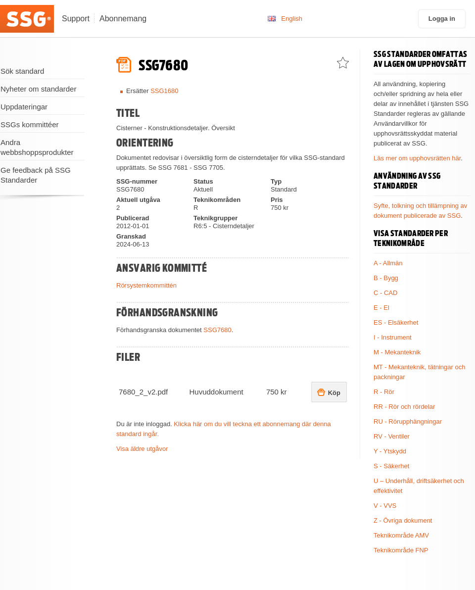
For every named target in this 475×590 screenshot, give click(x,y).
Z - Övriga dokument (403, 520)
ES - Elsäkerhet (396, 322)
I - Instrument (393, 337)
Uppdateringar (24, 106)
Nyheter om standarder (38, 89)
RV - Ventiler (392, 436)
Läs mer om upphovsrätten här (417, 158)
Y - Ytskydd (390, 451)
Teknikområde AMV (401, 535)
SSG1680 (164, 91)
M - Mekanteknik (397, 352)
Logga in (441, 18)
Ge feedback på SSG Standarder (35, 175)
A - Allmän (388, 263)
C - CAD (385, 292)
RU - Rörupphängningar (408, 421)
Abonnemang (122, 18)
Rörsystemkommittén (146, 285)
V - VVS (385, 505)
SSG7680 (217, 330)
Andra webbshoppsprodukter (37, 147)
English (291, 18)
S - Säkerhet (391, 466)
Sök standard (22, 71)
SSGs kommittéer (29, 124)
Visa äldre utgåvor (142, 448)
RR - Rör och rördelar (404, 406)
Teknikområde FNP (401, 550)
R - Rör (384, 391)
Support (76, 18)
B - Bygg (386, 278)
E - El (381, 307)
